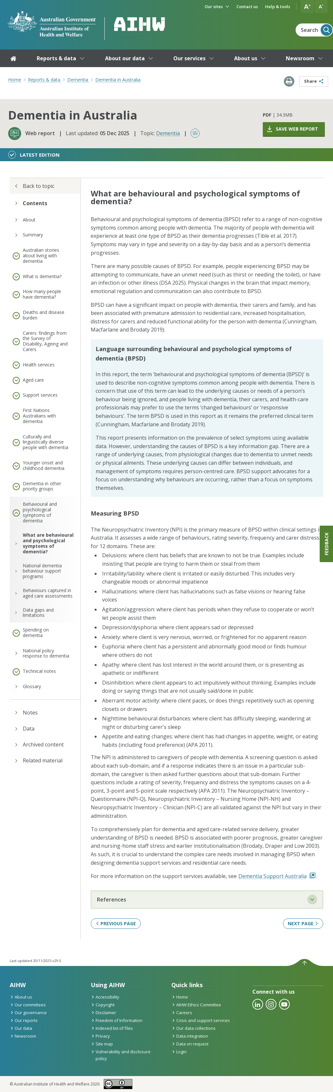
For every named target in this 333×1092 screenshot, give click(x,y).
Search (316, 30)
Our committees (28, 1005)
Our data (21, 1028)
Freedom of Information (116, 1020)
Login (179, 1052)
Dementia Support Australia (277, 876)
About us (21, 997)
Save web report (292, 129)
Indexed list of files (112, 1028)
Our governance (28, 1012)
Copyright (102, 1005)
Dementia (168, 133)
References (207, 899)
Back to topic (34, 186)
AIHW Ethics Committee (196, 1005)
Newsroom (23, 1036)
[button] (307, 6)
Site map (102, 1044)
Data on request (189, 1044)
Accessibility (105, 997)
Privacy (100, 1036)
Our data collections (193, 1028)
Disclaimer (103, 1012)
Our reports (24, 1020)
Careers (181, 1012)
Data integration (189, 1036)
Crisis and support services (200, 1020)
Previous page (116, 923)
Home (14, 80)
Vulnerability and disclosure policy (121, 1055)
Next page (303, 923)
